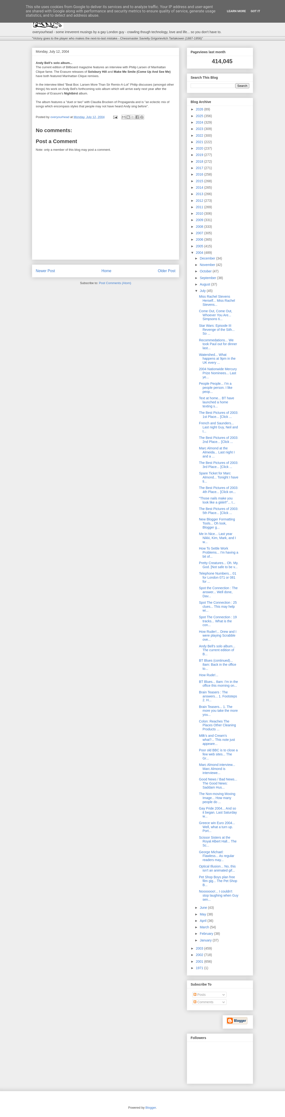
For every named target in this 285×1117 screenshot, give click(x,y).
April (203, 921)
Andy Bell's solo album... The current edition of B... (217, 650)
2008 (200, 227)
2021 (200, 142)
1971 (200, 968)
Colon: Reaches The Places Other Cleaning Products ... (217, 725)
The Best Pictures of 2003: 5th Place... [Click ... (218, 511)
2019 (200, 155)
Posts (199, 995)
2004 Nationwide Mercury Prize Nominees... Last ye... (218, 373)
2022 (200, 135)
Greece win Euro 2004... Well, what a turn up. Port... (217, 827)
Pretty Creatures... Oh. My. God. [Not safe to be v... (218, 565)
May (203, 914)
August (205, 284)
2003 (200, 948)
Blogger (150, 1107)
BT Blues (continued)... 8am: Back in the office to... (217, 664)
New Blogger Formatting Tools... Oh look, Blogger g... (217, 523)
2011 (200, 207)
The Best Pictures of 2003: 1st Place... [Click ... (218, 415)
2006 (200, 239)
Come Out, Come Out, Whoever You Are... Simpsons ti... (215, 315)
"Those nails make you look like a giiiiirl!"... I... (217, 500)
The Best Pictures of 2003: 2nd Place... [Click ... (218, 440)
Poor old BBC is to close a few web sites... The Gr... (218, 754)
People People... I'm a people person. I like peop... (215, 388)
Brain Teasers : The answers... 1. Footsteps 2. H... (218, 696)
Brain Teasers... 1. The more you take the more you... (218, 711)
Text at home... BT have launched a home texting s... (216, 402)
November (208, 265)
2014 (200, 187)
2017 (200, 168)
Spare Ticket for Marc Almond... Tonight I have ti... (218, 477)
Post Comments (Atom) (115, 283)
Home (107, 271)
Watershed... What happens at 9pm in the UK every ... (217, 359)
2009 (200, 220)
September (208, 278)
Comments (203, 1002)
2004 (200, 253)
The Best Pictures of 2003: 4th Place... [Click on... (218, 490)
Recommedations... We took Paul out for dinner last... (218, 344)
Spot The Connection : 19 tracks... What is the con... (218, 621)
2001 (200, 961)
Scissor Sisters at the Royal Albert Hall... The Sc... (218, 841)
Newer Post (45, 271)
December (208, 258)
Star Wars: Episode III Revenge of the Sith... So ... (217, 330)
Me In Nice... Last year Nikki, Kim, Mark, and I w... (217, 538)
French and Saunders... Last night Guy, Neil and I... (218, 427)
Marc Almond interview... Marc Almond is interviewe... (217, 769)
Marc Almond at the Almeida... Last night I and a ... (217, 452)
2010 (200, 213)
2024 (200, 122)
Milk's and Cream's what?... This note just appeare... (217, 740)
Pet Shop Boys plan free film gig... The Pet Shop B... (218, 881)
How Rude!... (208, 675)
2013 (200, 194)
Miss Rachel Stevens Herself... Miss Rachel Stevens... (217, 301)
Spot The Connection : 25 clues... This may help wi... (218, 607)
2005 (200, 246)
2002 (200, 955)
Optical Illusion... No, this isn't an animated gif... (217, 868)
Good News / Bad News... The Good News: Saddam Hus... (218, 783)
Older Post (166, 271)
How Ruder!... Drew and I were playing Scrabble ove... (217, 636)
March (205, 927)
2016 (200, 174)
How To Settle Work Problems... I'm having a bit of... (218, 552)
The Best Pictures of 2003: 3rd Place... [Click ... (218, 465)
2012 (200, 201)
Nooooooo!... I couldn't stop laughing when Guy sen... (218, 895)
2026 (200, 109)
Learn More (236, 11)
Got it (255, 11)
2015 (200, 181)
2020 (200, 148)
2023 (200, 129)
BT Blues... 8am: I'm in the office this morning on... (218, 684)
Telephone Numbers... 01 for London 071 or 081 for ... (217, 577)
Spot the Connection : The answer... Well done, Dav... (218, 592)
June (204, 907)
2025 (200, 116)
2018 (200, 161)
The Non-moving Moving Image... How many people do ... (217, 798)
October (206, 271)
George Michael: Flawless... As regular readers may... (216, 856)
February (207, 933)
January (206, 940)
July (203, 291)
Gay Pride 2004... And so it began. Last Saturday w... (218, 812)
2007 (200, 233)
